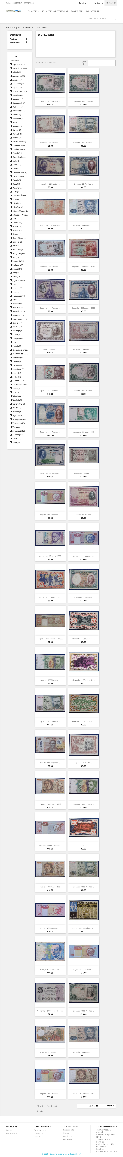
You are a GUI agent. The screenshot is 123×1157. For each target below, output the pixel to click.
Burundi (17, 134)
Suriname (18, 380)
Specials (9, 1130)
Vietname (18, 427)
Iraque (17, 269)
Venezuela (18, 423)
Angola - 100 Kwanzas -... (50, 515)
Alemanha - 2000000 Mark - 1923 (50, 1011)
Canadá (17, 153)
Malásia (17, 303)
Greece (17, 226)
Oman (16, 334)
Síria (16, 392)
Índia (16, 442)
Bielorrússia (18, 110)
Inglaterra (17, 265)
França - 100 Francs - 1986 (50, 804)
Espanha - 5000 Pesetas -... (50, 390)
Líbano (17, 288)
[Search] (102, 18)
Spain (16, 373)
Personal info (68, 1130)
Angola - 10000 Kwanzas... (50, 928)
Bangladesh (18, 103)
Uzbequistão (19, 419)
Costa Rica (18, 176)
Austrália (17, 95)
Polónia (17, 346)
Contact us (38, 1133)
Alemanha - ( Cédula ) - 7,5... (50, 597)
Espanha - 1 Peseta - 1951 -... (50, 349)
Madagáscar (18, 296)
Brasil (16, 122)
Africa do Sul (19, 68)
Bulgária (17, 126)
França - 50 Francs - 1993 (50, 969)
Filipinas (17, 218)
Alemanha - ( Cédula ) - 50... (83, 928)
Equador (17, 199)
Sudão (17, 377)
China (16, 164)
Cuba (16, 184)
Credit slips (67, 1136)
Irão (15, 272)
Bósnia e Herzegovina (20, 141)
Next (111, 1105)
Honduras (17, 249)
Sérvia (16, 388)
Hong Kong (18, 253)
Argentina (18, 83)
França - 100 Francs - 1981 (50, 887)
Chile (15, 161)
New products (11, 1133)
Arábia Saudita (19, 91)
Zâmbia (17, 434)
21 (97, 1105)
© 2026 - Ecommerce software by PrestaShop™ (61, 1154)
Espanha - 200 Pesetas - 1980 (50, 225)
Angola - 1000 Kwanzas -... (83, 969)
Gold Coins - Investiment (54, 11)
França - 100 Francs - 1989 (83, 1093)
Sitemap (37, 1136)
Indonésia (18, 261)
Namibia (17, 323)
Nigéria (17, 326)
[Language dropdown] (83, 3)
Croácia (16, 180)
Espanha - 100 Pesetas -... (50, 142)
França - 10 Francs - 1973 (50, 1052)
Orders (66, 1133)
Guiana (16, 234)
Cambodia (18, 149)
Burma (16, 130)
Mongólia (18, 315)
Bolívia (16, 114)
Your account (71, 1126)
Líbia (15, 292)
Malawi (16, 299)
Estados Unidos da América (20, 211)
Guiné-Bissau (19, 238)
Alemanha (18, 76)
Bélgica (17, 137)
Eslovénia (17, 207)
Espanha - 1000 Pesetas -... (50, 101)
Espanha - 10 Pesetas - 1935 (83, 266)
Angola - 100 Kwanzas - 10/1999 (50, 639)
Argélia (17, 87)
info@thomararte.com (106, 1151)
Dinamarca (18, 188)
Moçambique (19, 319)
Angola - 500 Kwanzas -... (50, 763)
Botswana (17, 118)
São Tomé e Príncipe (20, 384)
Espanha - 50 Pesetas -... (83, 515)
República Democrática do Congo (20, 350)
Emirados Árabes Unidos (20, 195)
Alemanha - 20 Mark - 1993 (83, 432)
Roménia (17, 357)
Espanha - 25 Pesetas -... (50, 184)
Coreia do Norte (20, 172)
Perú (16, 342)
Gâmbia (17, 242)
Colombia (17, 168)
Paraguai (17, 338)
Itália (16, 276)
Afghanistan (18, 64)
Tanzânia (17, 400)
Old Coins (33, 11)
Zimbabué (18, 431)
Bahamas (17, 99)
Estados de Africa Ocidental (20, 215)
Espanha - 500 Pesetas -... (83, 225)
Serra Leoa (18, 369)
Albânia (17, 72)
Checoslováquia (20, 157)
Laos (16, 284)
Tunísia (16, 407)
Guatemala (18, 230)
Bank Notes (77, 11)
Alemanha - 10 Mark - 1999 (50, 556)
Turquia (17, 411)
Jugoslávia (18, 280)
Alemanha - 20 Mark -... (83, 473)
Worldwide (15, 42)
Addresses (67, 1139)
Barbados (17, 107)
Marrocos (17, 307)
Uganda (17, 415)
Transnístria (18, 404)
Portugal (14, 39)
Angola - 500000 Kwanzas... (50, 845)
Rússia (17, 365)
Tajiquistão (18, 396)
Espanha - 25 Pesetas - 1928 (83, 308)
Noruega (17, 330)
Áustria (16, 438)
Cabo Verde (18, 145)
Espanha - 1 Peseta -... (83, 763)
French (17, 222)
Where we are (93, 11)
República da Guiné (20, 353)
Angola (17, 80)
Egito (16, 191)
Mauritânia (18, 311)
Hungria (17, 257)
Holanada (17, 245)
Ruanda (17, 361)
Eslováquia (18, 203)
